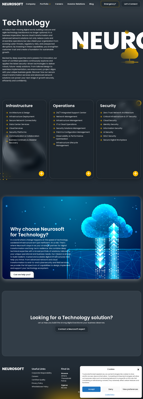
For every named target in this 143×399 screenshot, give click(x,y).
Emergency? (110, 4)
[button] (138, 369)
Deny (111, 389)
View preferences (130, 389)
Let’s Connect (130, 4)
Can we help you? (22, 274)
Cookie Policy (109, 395)
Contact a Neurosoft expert (71, 329)
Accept (91, 389)
